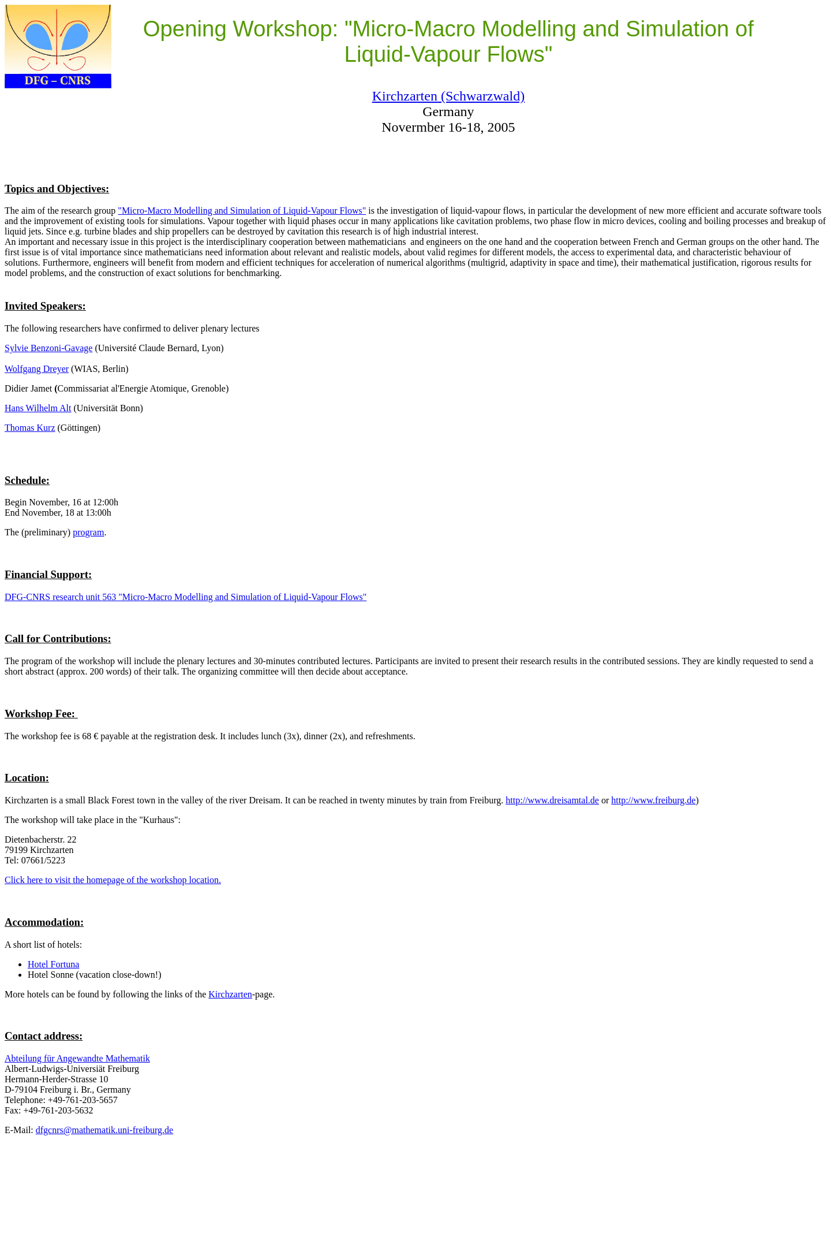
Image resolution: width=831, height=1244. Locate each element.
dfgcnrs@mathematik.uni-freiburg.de (104, 1130)
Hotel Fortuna (53, 964)
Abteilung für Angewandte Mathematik (77, 1058)
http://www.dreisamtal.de (552, 800)
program (88, 532)
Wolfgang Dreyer (37, 369)
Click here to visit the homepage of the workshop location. (113, 880)
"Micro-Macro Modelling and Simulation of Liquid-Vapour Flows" (242, 210)
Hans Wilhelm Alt (38, 408)
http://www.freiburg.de (653, 800)
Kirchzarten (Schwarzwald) (448, 95)
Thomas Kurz (30, 428)
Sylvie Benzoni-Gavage (48, 348)
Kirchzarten (230, 994)
